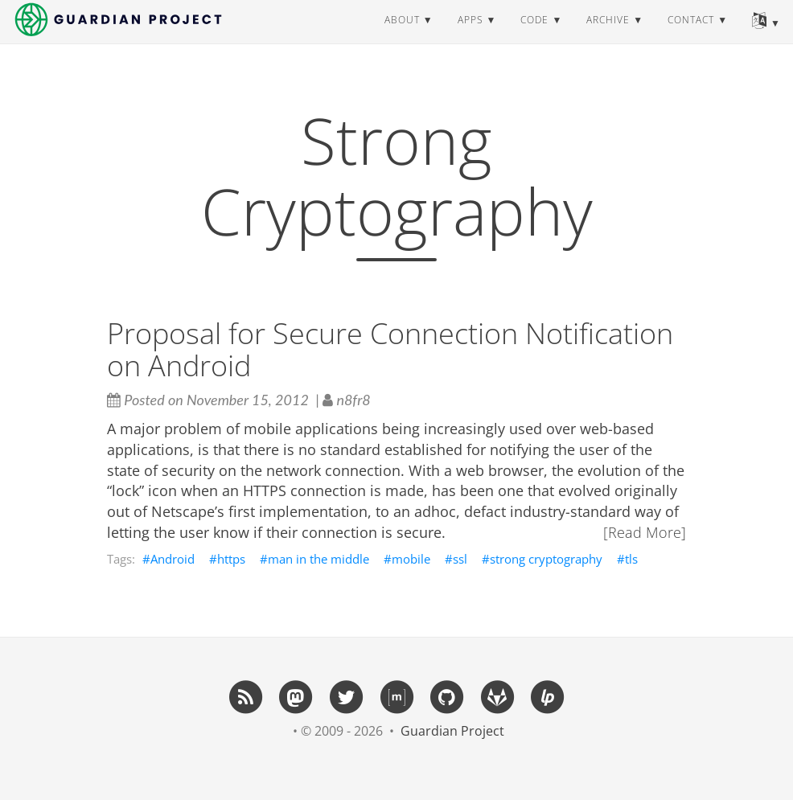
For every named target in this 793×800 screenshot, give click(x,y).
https (231, 559)
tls (631, 559)
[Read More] (644, 532)
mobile (411, 559)
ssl (460, 559)
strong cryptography (546, 559)
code (534, 36)
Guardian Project (452, 731)
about (402, 36)
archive (608, 36)
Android (172, 559)
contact (691, 36)
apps (470, 36)
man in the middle (318, 559)
